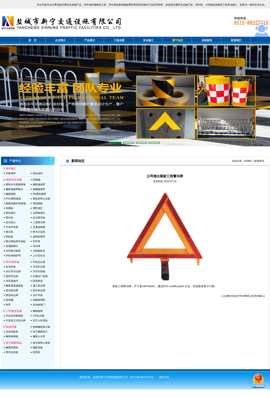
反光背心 (11, 222)
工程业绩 (119, 40)
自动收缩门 (39, 304)
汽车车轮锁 (39, 271)
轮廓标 (9, 208)
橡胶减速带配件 (14, 189)
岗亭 (8, 304)
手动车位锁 (39, 266)
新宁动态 (177, 40)
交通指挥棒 (39, 227)
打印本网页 (243, 296)
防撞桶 (36, 179)
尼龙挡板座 (12, 331)
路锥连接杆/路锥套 (16, 203)
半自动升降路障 (14, 315)
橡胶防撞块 (12, 347)
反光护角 (11, 266)
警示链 (9, 231)
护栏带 (36, 241)
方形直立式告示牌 (16, 320)
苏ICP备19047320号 (141, 377)
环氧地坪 (11, 173)
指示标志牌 (12, 290)
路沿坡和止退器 (41, 342)
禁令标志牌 (39, 290)
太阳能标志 (39, 250)
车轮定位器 (39, 262)
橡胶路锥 (11, 194)
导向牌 (36, 246)
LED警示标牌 (13, 250)
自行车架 (38, 295)
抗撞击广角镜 (40, 276)
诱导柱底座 (12, 352)
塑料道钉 (38, 208)
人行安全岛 (39, 255)
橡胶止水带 (39, 336)
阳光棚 (9, 299)
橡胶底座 (38, 347)
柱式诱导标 (39, 217)
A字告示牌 (38, 315)
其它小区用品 (40, 320)
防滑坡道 (38, 281)
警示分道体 (39, 231)
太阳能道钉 (39, 212)
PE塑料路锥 (39, 194)
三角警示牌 (39, 222)
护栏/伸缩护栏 (13, 255)
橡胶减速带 (39, 184)
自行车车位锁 (13, 271)
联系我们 (236, 40)
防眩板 (9, 236)
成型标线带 (39, 236)
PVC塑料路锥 (13, 198)
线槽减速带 (39, 189)
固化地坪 (38, 173)
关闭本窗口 (257, 296)
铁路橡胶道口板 (41, 326)
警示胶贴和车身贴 (16, 241)
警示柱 (9, 217)
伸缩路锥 (38, 203)
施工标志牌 (39, 285)
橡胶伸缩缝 (12, 336)
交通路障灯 (12, 246)
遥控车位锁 (12, 276)
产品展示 (89, 40)
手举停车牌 (12, 227)
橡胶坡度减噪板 (14, 285)
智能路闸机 (39, 299)
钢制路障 (38, 311)
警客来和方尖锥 (41, 198)
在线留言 (207, 40)
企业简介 (60, 40)
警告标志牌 (12, 295)
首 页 (32, 40)
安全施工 (148, 40)
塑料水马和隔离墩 (16, 184)
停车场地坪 (12, 281)
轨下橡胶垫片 (40, 331)
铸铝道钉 (11, 212)
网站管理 (164, 377)
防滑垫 (36, 352)
